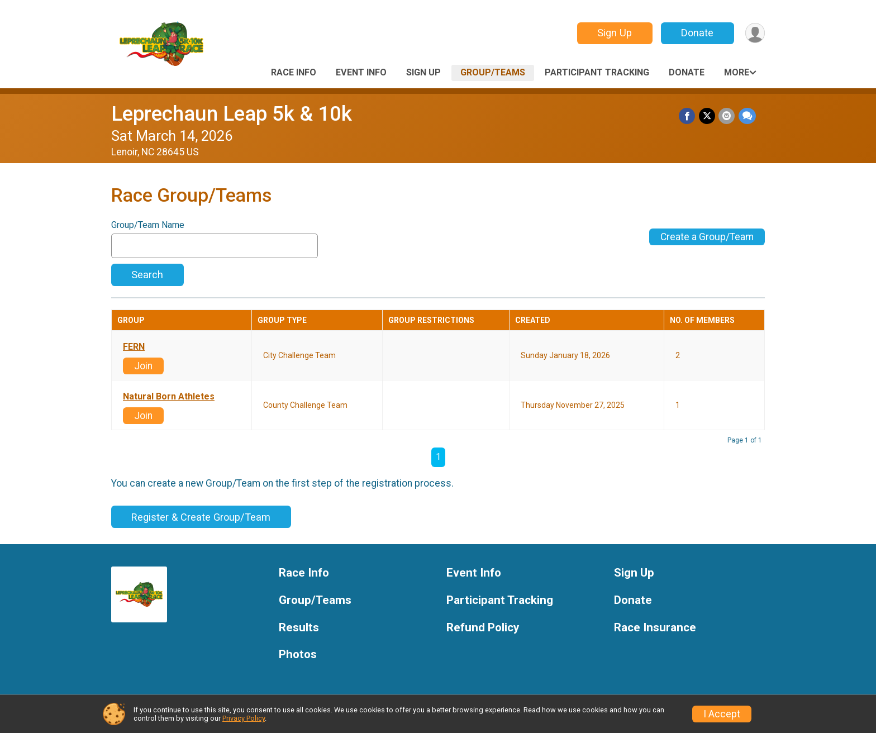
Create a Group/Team (707, 236)
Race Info (293, 72)
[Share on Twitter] (707, 116)
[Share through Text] (747, 116)
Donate (696, 33)
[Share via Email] (727, 116)
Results (299, 627)
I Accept (721, 714)
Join (143, 366)
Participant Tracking (597, 72)
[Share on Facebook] (688, 116)
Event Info (361, 72)
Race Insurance (655, 627)
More (736, 72)
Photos (298, 654)
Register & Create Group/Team (200, 517)
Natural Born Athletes (169, 397)
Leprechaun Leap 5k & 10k (231, 114)
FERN (134, 347)
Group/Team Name (147, 225)
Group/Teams (492, 72)
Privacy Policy (243, 718)
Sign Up (614, 33)
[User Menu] (754, 33)
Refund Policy (482, 627)
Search (147, 274)
